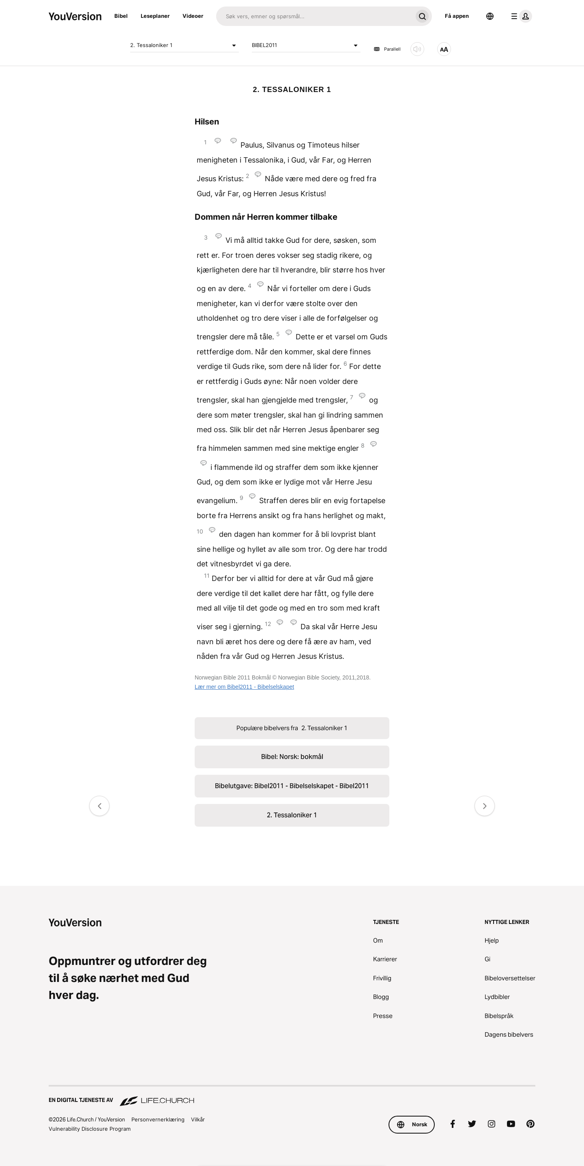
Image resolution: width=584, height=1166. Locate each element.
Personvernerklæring (158, 1119)
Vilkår (198, 1119)
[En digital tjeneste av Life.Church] (292, 1096)
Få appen (457, 16)
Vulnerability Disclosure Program (90, 1128)
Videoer (192, 16)
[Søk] (314, 16)
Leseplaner (155, 16)
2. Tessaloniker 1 (184, 45)
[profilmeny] (520, 16)
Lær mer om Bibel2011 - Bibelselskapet (244, 687)
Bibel (121, 16)
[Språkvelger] (490, 16)
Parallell (387, 49)
